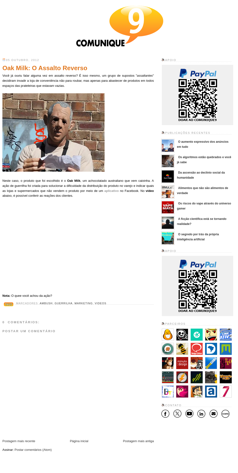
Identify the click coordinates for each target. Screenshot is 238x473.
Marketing (84, 303)
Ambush (46, 303)
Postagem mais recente (18, 441)
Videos (100, 303)
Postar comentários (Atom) (33, 450)
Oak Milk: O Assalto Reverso (44, 68)
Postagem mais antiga (138, 441)
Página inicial (79, 441)
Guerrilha (63, 303)
